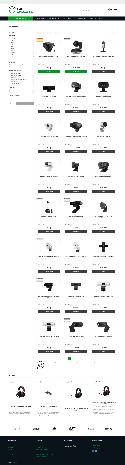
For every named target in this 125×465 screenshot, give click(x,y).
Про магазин (11, 447)
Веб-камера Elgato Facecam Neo (49, 136)
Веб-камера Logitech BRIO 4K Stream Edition (48, 297)
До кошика (49, 71)
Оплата (10, 449)
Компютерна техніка (53, 18)
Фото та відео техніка (81, 18)
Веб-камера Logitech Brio (76, 216)
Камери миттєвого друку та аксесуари (45, 454)
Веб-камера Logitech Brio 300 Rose (49, 256)
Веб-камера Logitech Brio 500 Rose (103, 296)
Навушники (39, 452)
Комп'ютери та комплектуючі (17, 23)
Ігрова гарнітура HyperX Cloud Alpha (21, 406)
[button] (12, 2)
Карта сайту (11, 454)
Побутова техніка (67, 18)
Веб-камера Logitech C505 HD (103, 336)
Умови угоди (11, 452)
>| (82, 358)
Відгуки (101, 18)
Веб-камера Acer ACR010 (49, 96)
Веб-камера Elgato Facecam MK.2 (48, 56)
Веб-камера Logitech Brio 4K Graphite (103, 256)
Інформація (93, 18)
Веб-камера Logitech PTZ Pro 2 (76, 56)
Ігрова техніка (41, 18)
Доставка (10, 445)
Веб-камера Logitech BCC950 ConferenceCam (49, 217)
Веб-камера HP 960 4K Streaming (49, 176)
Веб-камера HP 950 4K (103, 136)
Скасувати (12, 103)
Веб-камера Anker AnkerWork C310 (76, 96)
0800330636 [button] (96, 445)
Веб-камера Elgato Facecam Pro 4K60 (76, 136)
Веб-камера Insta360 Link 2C (103, 176)
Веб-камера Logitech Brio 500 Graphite (76, 297)
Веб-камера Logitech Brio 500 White (49, 336)
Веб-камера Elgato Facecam (103, 96)
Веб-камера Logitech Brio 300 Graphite (103, 217)
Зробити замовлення (112, 10)
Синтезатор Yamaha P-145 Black (48, 406)
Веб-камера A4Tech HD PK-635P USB (103, 56)
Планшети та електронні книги (43, 449)
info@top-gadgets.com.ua (99, 448)
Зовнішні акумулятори (41, 456)
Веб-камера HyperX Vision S (76, 176)
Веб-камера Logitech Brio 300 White (76, 256)
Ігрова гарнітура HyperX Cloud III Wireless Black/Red (76, 409)
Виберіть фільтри (25, 103)
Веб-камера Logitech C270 (76, 336)
